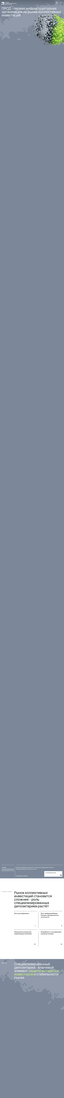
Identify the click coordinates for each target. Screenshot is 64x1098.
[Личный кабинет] (57, 2)
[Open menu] (60, 3)
